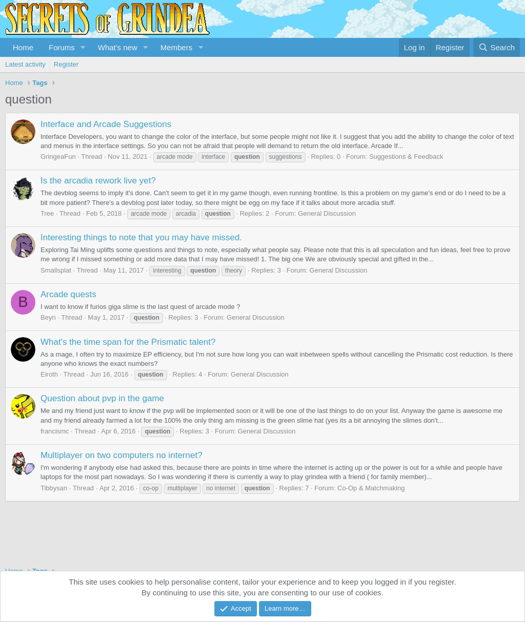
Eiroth (49, 374)
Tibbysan (54, 488)
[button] (83, 47)
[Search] (496, 47)
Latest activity (25, 64)
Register (66, 64)
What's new (117, 47)
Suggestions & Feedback (406, 156)
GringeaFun (58, 156)
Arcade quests (68, 294)
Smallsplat (56, 270)
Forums (62, 47)
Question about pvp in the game (102, 398)
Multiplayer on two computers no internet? (122, 455)
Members (176, 47)
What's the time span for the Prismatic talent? (128, 342)
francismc (55, 431)
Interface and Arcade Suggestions (106, 124)
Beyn (48, 317)
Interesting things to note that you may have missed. (141, 237)
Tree (47, 213)
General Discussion (327, 213)
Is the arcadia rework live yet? (98, 180)
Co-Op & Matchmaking (371, 488)
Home (23, 47)
